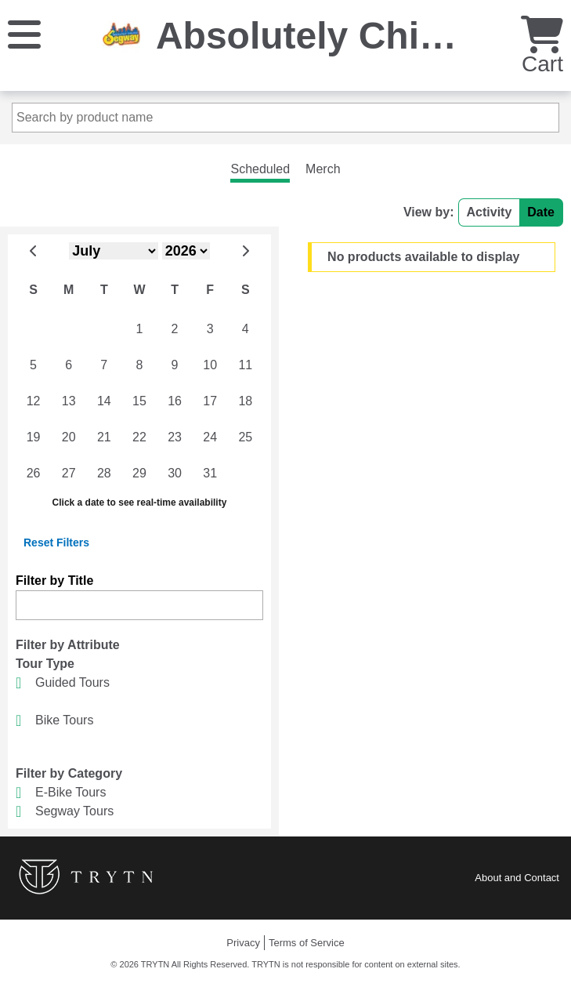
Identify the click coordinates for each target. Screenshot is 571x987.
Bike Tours (64, 720)
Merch (322, 169)
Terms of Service (307, 943)
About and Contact (517, 878)
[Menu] (24, 33)
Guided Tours (72, 682)
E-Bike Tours (70, 792)
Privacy (243, 943)
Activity (489, 212)
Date (541, 212)
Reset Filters (56, 542)
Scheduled (260, 169)
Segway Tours (74, 811)
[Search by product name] (285, 117)
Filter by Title (54, 580)
